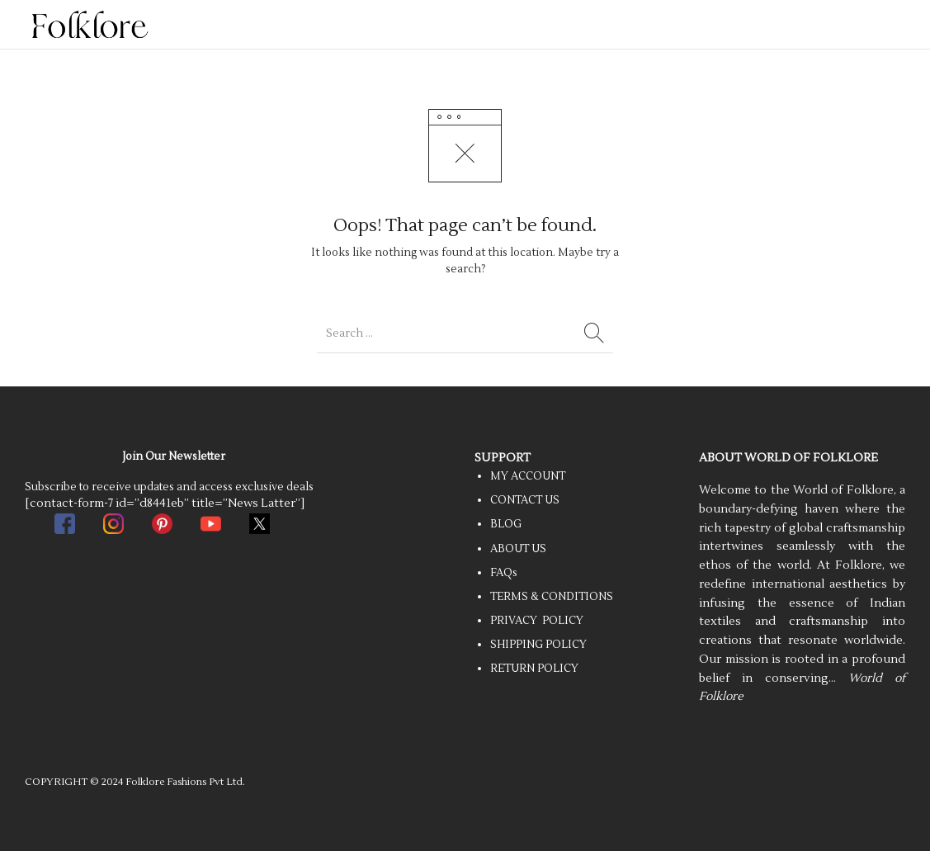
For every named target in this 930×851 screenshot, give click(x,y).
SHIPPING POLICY (538, 644)
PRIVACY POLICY (536, 620)
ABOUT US (518, 549)
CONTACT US (524, 500)
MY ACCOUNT (527, 476)
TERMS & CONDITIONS (551, 596)
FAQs (503, 572)
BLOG (506, 524)
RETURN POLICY (534, 668)
